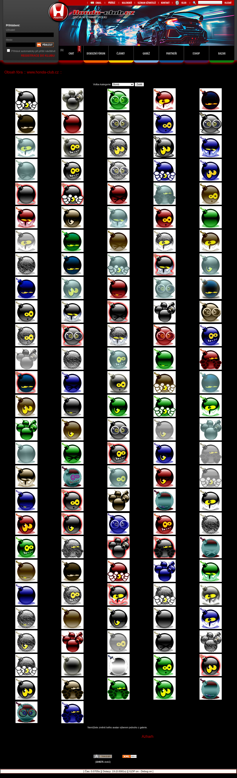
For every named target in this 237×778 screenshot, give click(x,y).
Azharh (147, 736)
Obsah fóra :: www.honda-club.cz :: (33, 72)
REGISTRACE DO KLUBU (38, 55)
